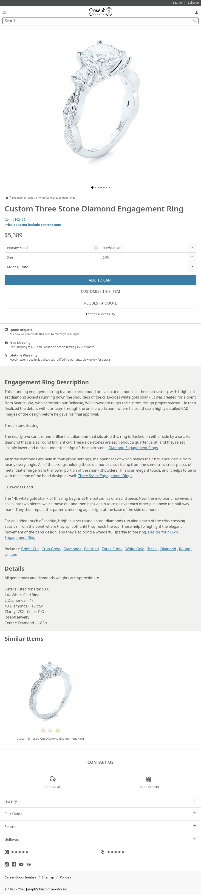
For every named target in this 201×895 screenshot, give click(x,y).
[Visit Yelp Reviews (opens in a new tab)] (149, 852)
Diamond (168, 548)
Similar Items (24, 639)
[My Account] (197, 12)
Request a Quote (100, 303)
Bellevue (100, 839)
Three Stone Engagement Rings (105, 475)
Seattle (100, 826)
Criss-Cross (51, 548)
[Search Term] (100, 20)
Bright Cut (30, 548)
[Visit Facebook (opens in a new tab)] (15, 864)
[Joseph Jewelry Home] (7, 197)
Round (184, 548)
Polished (91, 548)
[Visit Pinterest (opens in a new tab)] (30, 864)
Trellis (152, 548)
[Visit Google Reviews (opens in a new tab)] (53, 852)
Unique (11, 554)
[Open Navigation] (4, 12)
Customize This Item (100, 291)
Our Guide (100, 813)
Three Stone (112, 548)
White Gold (134, 548)
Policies (65, 877)
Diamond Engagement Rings (133, 447)
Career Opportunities (20, 877)
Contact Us (100, 762)
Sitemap (48, 877)
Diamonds (72, 548)
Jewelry (100, 801)
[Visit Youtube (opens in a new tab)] (22, 864)
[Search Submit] (195, 20)
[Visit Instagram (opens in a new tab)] (8, 864)
